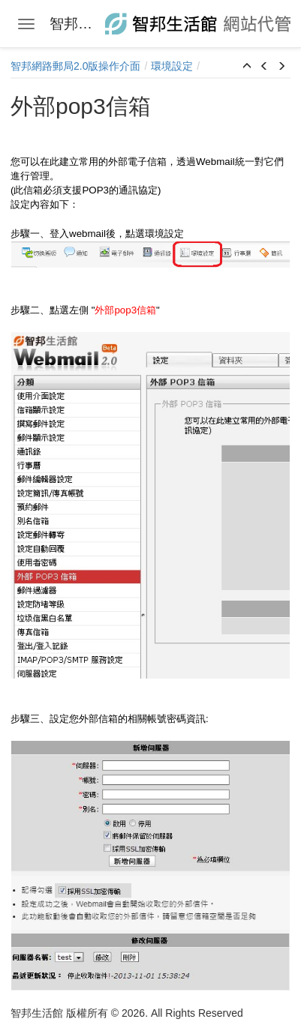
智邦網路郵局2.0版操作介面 (75, 66)
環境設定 (172, 66)
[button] (247, 66)
